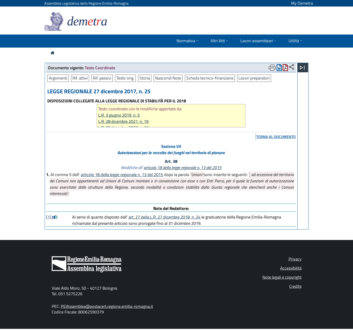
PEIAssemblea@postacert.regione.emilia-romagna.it (107, 306)
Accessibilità (291, 268)
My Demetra (302, 3)
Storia (144, 78)
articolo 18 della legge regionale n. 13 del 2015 (182, 167)
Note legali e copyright (282, 277)
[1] (49, 217)
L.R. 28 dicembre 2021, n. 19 (123, 121)
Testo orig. (125, 78)
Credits (295, 286)
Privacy (295, 259)
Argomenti (58, 78)
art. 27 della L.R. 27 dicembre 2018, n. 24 (164, 217)
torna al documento (276, 136)
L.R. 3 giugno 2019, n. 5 (119, 115)
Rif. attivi (80, 78)
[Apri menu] (302, 67)
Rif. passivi (102, 78)
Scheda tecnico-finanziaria (209, 78)
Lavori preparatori (254, 78)
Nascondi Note (168, 78)
